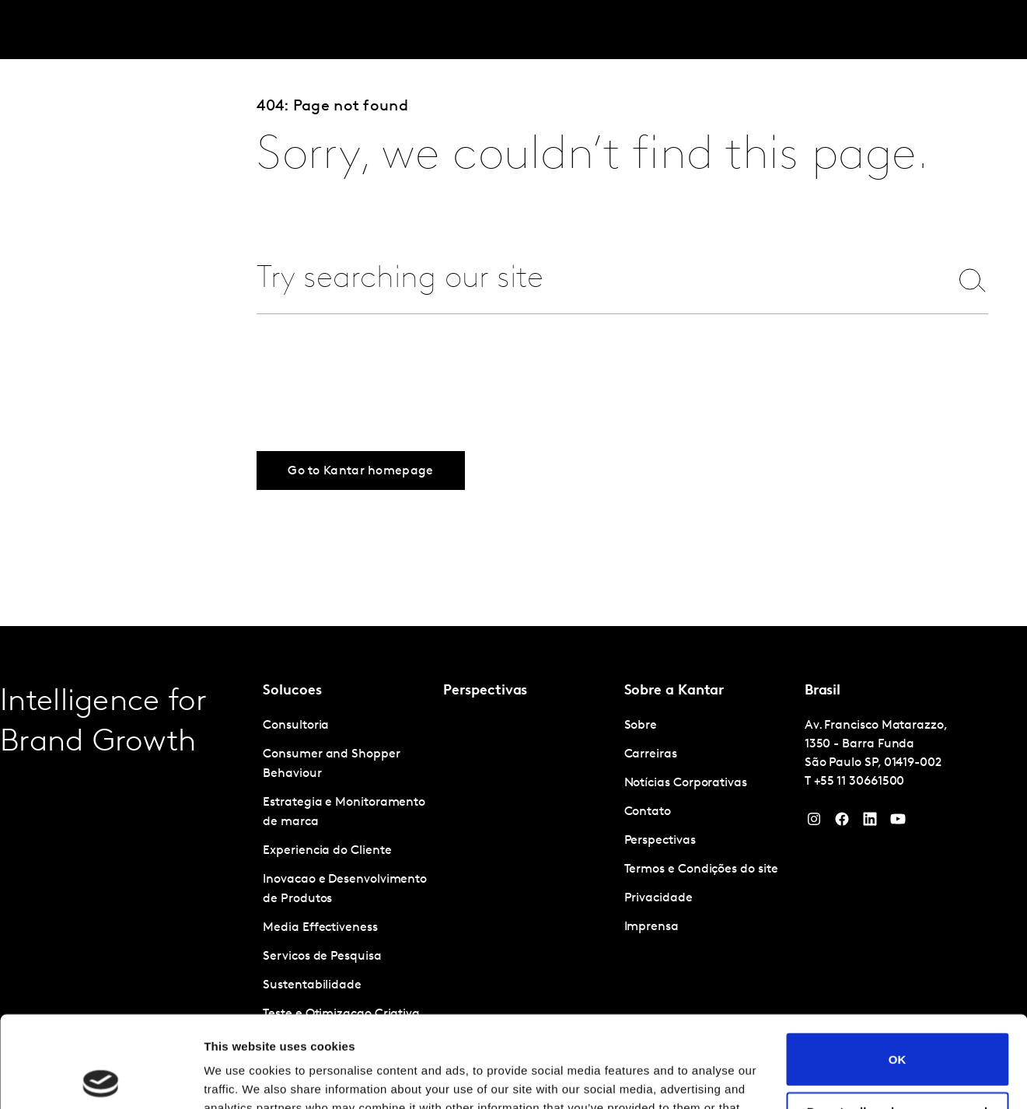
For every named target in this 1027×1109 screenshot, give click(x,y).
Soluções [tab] (186, 30)
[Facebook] (842, 823)
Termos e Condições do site (701, 869)
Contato (647, 812)
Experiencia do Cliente (327, 851)
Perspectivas (287, 30)
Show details (240, 1078)
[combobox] (592, 279)
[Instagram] (814, 823)
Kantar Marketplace (412, 30)
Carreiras (889, 30)
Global (948, 30)
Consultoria (296, 725)
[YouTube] (870, 823)
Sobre (834, 30)
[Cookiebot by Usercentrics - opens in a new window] (101, 1078)
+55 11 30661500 (859, 781)
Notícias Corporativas (685, 783)
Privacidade (658, 898)
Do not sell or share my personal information (897, 1026)
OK (897, 967)
